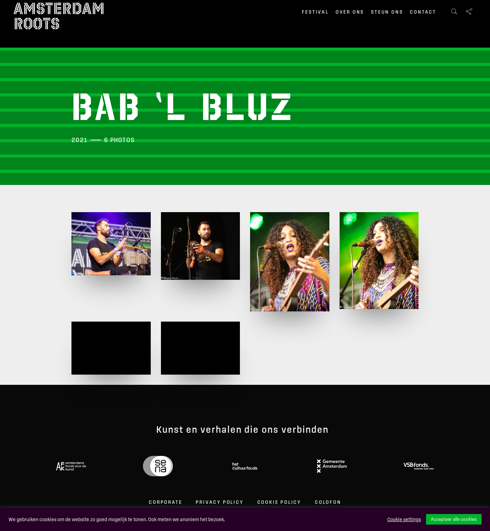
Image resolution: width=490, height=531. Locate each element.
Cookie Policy (279, 502)
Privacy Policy (219, 502)
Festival (315, 12)
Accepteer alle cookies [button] (454, 519)
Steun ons (387, 12)
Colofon (328, 502)
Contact (423, 12)
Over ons (350, 12)
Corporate (165, 502)
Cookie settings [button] (404, 519)
